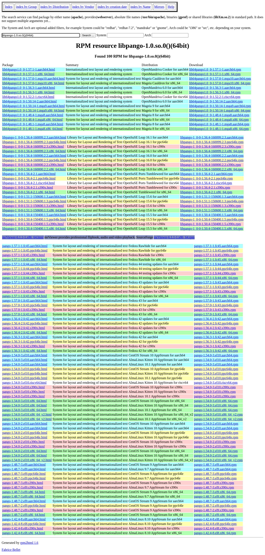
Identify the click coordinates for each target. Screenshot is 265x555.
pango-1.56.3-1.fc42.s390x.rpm (215, 346)
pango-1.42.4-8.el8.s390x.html (22, 528)
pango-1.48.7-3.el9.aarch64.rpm (215, 464)
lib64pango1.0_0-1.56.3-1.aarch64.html (28, 87)
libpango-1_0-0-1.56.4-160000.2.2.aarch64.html (34, 155)
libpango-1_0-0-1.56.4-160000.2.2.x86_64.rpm (211, 169)
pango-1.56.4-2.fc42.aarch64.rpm (216, 319)
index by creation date (112, 6)
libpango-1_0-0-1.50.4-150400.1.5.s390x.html (33, 224)
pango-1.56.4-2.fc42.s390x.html (23, 328)
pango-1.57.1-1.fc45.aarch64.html (24, 246)
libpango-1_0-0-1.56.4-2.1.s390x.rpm (205, 187)
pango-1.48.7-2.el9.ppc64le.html (24, 505)
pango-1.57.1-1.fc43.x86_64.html (24, 296)
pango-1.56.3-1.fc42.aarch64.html (24, 337)
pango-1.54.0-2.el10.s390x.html (23, 442)
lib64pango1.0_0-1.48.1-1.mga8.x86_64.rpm (219, 128)
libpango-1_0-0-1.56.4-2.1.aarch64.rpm (206, 174)
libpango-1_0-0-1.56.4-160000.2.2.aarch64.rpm (211, 155)
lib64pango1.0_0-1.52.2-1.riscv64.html (28, 97)
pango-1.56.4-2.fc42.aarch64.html (24, 319)
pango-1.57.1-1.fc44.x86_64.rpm (216, 278)
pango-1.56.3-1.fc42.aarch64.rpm (216, 337)
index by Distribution (54, 6)
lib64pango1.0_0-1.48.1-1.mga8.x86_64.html (32, 128)
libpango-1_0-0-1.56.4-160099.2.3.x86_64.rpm (211, 151)
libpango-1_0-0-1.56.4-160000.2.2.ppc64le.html (34, 160)
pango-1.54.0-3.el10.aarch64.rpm (216, 355)
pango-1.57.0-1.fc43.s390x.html (23, 309)
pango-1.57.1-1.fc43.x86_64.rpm (216, 296)
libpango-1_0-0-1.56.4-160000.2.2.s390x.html (33, 164)
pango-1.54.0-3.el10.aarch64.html (24, 355)
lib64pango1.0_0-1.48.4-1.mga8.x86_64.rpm (219, 119)
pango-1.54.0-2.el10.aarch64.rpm (216, 423)
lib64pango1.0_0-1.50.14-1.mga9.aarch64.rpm (220, 106)
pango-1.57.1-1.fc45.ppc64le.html (24, 250)
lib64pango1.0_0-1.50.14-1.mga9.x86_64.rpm (219, 110)
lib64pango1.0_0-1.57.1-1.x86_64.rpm (214, 74)
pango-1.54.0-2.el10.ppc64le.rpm (216, 432)
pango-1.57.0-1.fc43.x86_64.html (24, 314)
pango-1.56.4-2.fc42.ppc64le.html (24, 323)
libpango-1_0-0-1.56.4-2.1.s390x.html (27, 187)
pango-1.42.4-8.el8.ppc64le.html (24, 524)
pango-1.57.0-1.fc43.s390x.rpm (215, 309)
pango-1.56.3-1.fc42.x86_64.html (24, 350)
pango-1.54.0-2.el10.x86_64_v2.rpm (218, 460)
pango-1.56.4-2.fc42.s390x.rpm (215, 328)
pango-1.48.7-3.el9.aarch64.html (24, 464)
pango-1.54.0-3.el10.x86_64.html (24, 401)
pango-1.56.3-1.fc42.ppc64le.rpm (216, 341)
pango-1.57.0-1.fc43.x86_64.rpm (216, 314)
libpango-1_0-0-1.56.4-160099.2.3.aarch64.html (34, 137)
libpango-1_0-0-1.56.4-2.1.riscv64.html (28, 183)
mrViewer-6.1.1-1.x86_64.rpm (174, 237)
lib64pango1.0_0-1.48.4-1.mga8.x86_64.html (32, 119)
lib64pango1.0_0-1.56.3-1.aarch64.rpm (215, 87)
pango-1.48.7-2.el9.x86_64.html (23, 514)
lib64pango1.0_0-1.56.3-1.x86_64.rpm (214, 92)
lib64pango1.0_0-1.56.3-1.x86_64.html (28, 92)
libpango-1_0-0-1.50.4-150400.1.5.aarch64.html (34, 215)
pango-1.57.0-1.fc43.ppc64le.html (24, 305)
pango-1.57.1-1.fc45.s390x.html (23, 255)
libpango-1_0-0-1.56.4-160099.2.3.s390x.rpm (210, 146)
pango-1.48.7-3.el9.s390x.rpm (214, 483)
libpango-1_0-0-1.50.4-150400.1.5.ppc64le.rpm (211, 219)
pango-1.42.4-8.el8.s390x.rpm (214, 528)
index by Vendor (83, 6)
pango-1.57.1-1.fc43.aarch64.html (24, 282)
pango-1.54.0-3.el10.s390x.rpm (215, 387)
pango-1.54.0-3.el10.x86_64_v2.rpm (218, 414)
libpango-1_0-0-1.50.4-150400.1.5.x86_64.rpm (211, 228)
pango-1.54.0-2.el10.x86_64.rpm (216, 451)
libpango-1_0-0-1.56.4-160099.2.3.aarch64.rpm (211, 137)
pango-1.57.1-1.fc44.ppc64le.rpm (216, 268)
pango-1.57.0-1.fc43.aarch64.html (24, 300)
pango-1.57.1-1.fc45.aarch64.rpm (216, 246)
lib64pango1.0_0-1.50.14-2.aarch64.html (29, 101)
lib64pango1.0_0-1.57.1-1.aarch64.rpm (215, 69)
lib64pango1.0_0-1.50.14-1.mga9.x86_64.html (33, 110)
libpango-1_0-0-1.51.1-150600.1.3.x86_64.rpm (211, 210)
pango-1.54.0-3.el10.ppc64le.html (24, 369)
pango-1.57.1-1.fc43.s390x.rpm (215, 291)
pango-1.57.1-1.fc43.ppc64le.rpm (216, 287)
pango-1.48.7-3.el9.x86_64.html (23, 492)
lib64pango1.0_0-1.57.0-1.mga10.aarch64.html (33, 78)
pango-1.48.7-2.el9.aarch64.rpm (215, 501)
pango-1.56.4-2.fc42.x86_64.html (24, 332)
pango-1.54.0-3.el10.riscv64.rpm (215, 382)
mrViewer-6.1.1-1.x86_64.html (23, 237)
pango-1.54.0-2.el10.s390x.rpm (215, 442)
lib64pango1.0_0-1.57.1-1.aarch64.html (28, 69)
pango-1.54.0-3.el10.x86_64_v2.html (27, 414)
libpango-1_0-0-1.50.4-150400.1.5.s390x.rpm (210, 224)
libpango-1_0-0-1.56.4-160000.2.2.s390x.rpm (210, 164)
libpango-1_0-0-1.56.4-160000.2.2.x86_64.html (34, 169)
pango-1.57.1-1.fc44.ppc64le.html (24, 268)
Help (171, 6)
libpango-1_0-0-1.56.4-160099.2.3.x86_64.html (34, 151)
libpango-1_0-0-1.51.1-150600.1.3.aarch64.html (34, 196)
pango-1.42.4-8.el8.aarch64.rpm (215, 519)
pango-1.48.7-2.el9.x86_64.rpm (215, 514)
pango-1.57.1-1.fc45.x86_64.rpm (216, 259)
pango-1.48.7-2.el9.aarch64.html (24, 501)
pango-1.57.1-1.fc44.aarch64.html (24, 264)
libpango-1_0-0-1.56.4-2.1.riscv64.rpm (206, 183)
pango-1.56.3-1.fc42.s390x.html (23, 346)
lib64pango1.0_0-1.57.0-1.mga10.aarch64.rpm (220, 78)
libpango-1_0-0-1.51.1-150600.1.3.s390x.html (33, 206)
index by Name (140, 6)
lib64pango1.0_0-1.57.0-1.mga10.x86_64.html (33, 83)
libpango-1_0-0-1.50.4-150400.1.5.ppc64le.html (34, 219)
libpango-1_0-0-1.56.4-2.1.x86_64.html (28, 192)
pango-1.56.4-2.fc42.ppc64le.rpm (216, 323)
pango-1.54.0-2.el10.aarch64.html (24, 423)
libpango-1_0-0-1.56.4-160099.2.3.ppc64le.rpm (211, 142)
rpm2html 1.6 (29, 542)
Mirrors (159, 6)
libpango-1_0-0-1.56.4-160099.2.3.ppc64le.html (34, 142)
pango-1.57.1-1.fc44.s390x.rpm (215, 273)
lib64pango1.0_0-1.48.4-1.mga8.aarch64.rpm (219, 115)
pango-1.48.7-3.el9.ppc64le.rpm (215, 473)
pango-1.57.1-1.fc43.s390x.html (23, 291)
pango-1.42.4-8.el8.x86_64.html (23, 533)
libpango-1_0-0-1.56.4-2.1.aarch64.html (28, 174)
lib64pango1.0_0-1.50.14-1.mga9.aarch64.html (33, 106)
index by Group (26, 6)
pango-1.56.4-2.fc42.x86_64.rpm (216, 332)
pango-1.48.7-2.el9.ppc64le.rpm (215, 505)
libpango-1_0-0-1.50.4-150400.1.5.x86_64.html (34, 228)
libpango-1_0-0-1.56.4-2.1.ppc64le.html (28, 178)
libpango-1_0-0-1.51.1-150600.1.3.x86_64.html (34, 210)
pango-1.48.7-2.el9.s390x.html (22, 510)
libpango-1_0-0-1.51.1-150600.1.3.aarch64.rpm (211, 196)
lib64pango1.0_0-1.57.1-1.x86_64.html (28, 74)
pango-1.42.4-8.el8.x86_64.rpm (215, 533)
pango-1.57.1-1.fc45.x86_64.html (24, 259)
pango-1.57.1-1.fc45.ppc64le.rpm (216, 250)
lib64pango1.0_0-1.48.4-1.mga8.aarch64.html (32, 115)
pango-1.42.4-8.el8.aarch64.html (24, 519)
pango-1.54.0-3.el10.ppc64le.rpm (216, 369)
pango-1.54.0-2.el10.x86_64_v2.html (27, 460)
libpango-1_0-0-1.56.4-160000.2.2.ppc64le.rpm (211, 160)
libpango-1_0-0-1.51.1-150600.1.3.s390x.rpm (210, 206)
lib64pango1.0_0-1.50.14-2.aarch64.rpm (216, 101)
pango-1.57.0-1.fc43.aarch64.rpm (216, 300)
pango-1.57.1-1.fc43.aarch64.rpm (216, 282)
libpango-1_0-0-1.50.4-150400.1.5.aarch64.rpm (211, 215)
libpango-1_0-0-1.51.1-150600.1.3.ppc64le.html (34, 201)
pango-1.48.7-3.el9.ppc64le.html (24, 473)
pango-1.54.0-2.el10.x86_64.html (24, 451)
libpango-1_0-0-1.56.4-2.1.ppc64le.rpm (206, 178)
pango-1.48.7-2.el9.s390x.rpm (214, 510)
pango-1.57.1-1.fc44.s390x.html (23, 273)
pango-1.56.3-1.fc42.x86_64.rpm (216, 350)
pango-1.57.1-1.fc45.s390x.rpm (215, 255)
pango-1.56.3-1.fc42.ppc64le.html (24, 341)
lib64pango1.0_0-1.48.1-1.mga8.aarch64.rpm (219, 124)
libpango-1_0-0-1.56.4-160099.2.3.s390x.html (33, 146)
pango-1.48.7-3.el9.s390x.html (22, 483)
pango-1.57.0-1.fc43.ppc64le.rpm (216, 305)
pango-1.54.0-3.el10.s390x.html (23, 387)
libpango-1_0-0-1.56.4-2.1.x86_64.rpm (206, 192)
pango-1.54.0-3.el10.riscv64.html (24, 382)
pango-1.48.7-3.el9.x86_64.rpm (215, 492)
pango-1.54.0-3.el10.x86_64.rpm (216, 401)
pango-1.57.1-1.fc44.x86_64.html (24, 278)
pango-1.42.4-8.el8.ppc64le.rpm (215, 524)
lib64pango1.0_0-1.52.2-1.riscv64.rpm (214, 97)
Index (8, 6)
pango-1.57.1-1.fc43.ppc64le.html (24, 287)
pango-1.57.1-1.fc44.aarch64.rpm (216, 264)
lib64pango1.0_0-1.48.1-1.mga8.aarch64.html (32, 124)
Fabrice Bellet (11, 549)
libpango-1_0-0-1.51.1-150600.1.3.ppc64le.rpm (211, 201)
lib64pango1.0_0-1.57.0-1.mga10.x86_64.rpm (219, 83)
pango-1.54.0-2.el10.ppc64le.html (24, 432)
